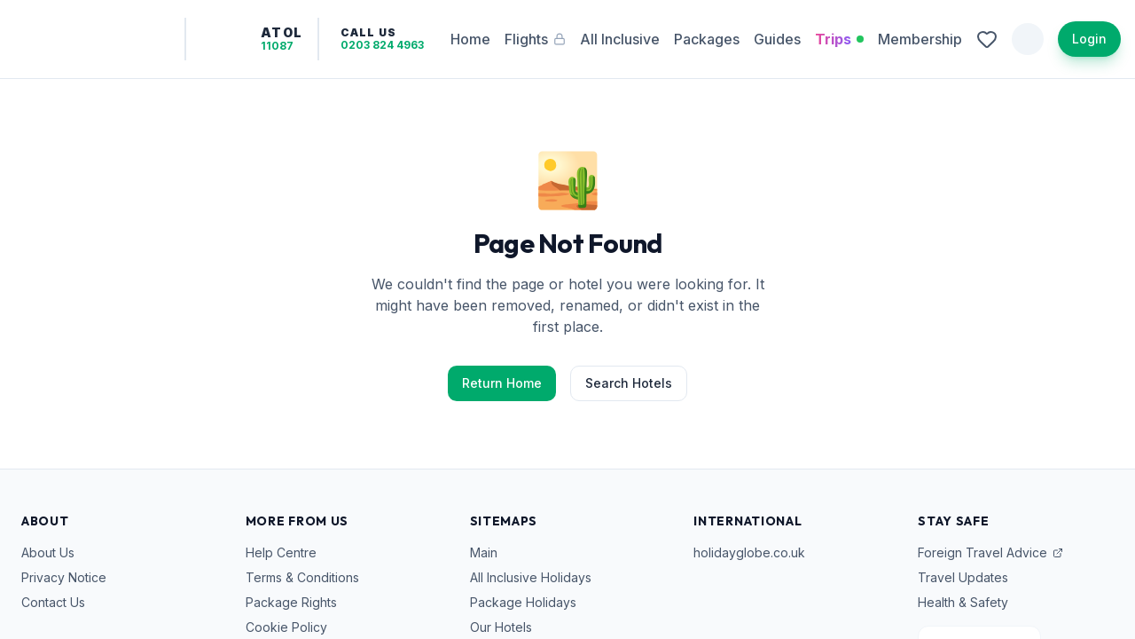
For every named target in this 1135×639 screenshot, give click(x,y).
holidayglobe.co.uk (749, 552)
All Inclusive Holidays (530, 577)
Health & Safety (963, 602)
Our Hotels (501, 627)
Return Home (502, 382)
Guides (777, 39)
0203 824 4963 (405, 45)
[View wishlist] (987, 39)
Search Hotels (628, 382)
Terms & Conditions (302, 577)
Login (1089, 38)
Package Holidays (523, 602)
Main (483, 552)
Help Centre (281, 552)
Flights (544, 39)
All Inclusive (618, 39)
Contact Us (53, 602)
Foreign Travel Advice (990, 552)
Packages (707, 39)
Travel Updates (963, 577)
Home (479, 39)
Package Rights (291, 602)
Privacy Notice (63, 577)
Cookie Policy (286, 627)
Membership (920, 39)
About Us (47, 552)
